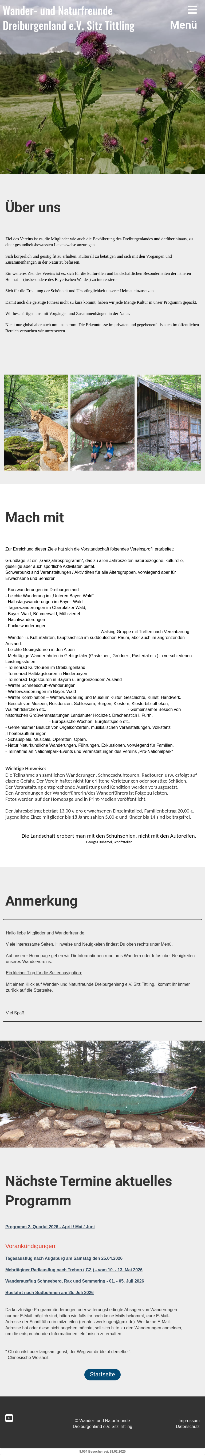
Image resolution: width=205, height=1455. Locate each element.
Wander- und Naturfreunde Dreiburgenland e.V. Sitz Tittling (69, 18)
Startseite (102, 1374)
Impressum (189, 1420)
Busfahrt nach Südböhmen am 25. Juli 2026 (49, 1292)
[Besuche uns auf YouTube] (9, 1418)
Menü (183, 17)
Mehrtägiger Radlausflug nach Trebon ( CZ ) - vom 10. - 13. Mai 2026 (74, 1270)
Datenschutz (188, 1426)
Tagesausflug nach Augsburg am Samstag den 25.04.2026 (64, 1258)
